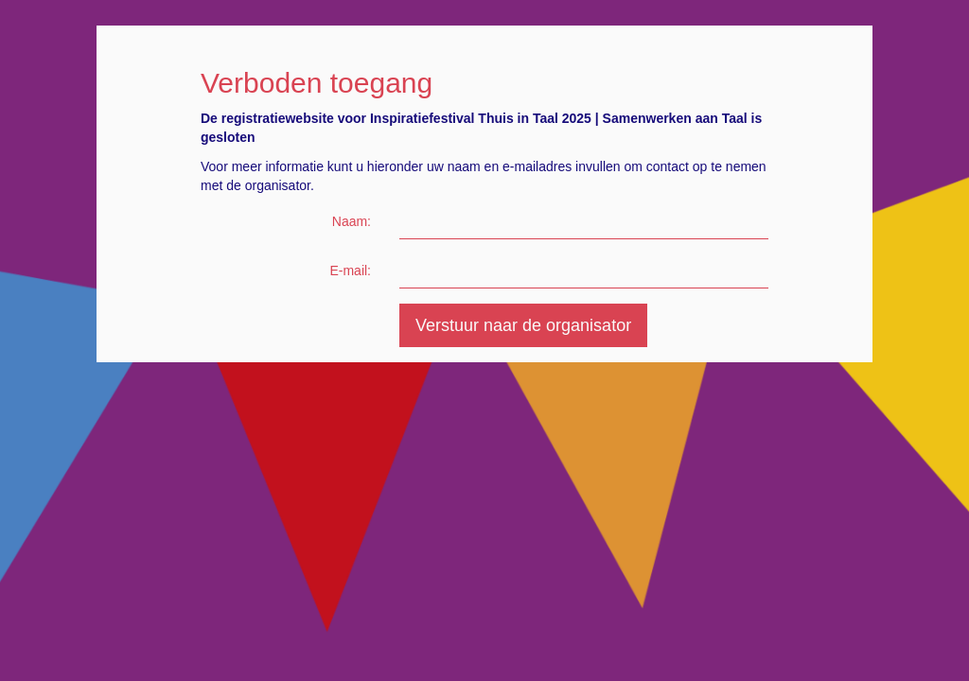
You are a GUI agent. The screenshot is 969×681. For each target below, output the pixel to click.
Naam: (351, 221)
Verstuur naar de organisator (523, 325)
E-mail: (350, 270)
